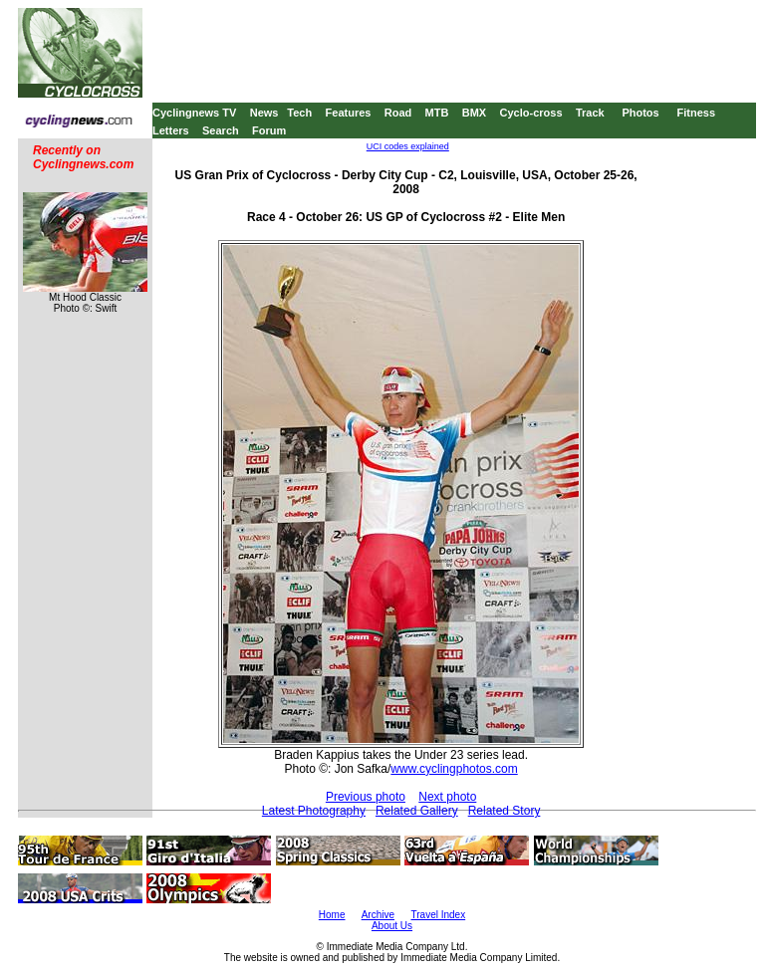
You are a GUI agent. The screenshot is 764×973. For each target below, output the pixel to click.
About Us (392, 925)
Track (590, 113)
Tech (299, 113)
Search (220, 130)
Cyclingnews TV (194, 113)
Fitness (695, 113)
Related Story (504, 811)
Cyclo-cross (531, 113)
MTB (437, 113)
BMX (474, 113)
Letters (170, 130)
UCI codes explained (408, 146)
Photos (640, 113)
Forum (269, 130)
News (264, 113)
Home (332, 914)
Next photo (447, 797)
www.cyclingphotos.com (453, 769)
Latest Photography (314, 811)
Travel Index (438, 914)
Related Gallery (417, 811)
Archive (378, 914)
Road (398, 113)
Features (349, 113)
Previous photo (365, 797)
